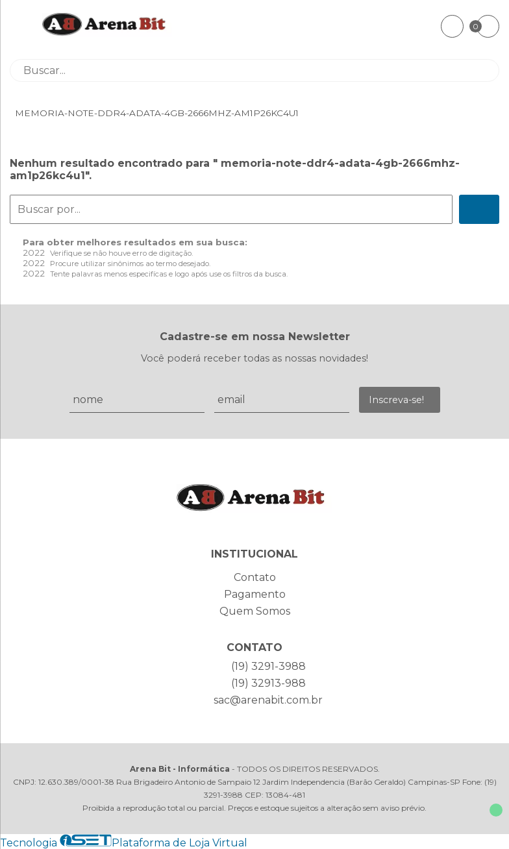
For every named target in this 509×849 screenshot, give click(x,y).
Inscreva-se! (396, 400)
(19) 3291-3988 (268, 666)
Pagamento (255, 594)
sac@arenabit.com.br (268, 700)
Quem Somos (254, 611)
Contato (255, 577)
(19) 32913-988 (268, 683)
